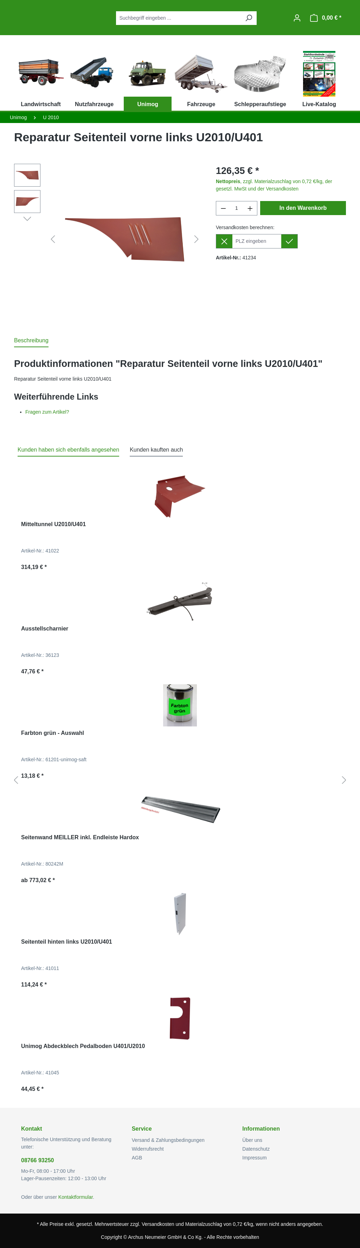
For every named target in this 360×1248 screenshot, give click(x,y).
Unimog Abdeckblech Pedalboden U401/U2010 (83, 1046)
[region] (108, 239)
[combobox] (178, 18)
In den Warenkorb (303, 208)
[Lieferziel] (257, 241)
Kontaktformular (75, 1197)
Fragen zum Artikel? (47, 412)
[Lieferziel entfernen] (224, 241)
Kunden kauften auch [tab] (156, 450)
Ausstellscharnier (44, 629)
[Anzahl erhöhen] (250, 208)
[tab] (31, 341)
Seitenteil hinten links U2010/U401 (66, 942)
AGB (137, 1157)
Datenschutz (256, 1149)
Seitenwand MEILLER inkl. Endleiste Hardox (80, 837)
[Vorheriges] (52, 239)
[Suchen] (248, 18)
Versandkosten (158, 1224)
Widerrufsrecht (148, 1149)
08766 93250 (37, 1160)
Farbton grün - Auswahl (52, 733)
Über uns (252, 1140)
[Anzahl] (236, 208)
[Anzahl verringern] (223, 208)
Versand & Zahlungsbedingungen (168, 1140)
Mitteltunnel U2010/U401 (53, 524)
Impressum (254, 1157)
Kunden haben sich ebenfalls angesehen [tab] (68, 450)
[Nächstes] (196, 239)
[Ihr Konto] (297, 18)
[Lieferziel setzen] (289, 241)
